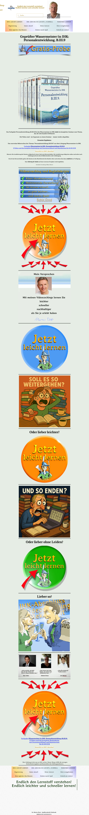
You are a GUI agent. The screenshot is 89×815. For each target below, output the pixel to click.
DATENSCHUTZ (47, 814)
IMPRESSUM (40, 814)
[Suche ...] (29, 15)
